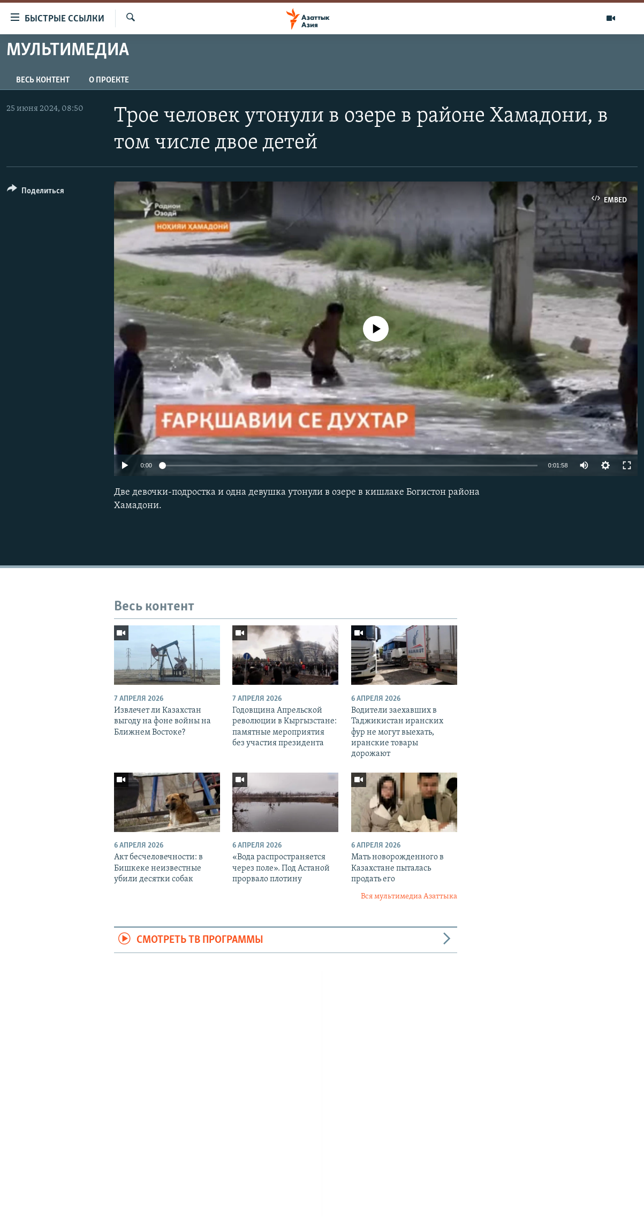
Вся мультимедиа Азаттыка (409, 897)
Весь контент (43, 80)
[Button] (35, 192)
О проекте (109, 80)
